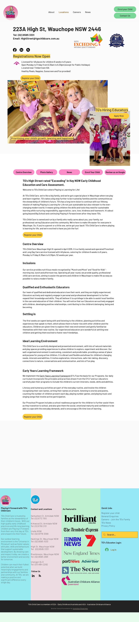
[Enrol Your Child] (92, 172)
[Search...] (119, 535)
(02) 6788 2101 (41, 526)
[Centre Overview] (23, 172)
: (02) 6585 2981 (40, 557)
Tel (32, 557)
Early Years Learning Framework (55, 376)
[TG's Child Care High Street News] (28, 50)
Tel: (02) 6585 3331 (23, 35)
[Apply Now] (119, 116)
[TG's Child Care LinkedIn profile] (21, 50)
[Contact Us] (125, 15)
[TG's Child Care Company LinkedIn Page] (33, 576)
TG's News (106, 522)
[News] (69, 172)
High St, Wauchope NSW (42, 546)
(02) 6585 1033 (41, 541)
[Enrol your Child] (125, 9)
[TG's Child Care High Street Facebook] (15, 50)
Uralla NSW (36, 531)
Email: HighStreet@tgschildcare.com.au (36, 38)
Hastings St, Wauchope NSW (44, 539)
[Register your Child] (30, 78)
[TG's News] (40, 576)
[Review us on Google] (115, 172)
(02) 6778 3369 (41, 533)
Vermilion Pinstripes (80, 608)
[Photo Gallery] (46, 172)
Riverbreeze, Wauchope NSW (45, 554)
